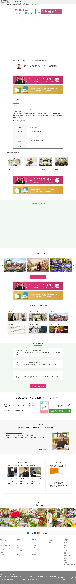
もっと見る (38, 277)
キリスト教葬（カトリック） (38, 552)
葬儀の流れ (66, 545)
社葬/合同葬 (19, 548)
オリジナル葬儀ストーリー (6, 545)
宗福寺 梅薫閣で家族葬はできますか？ (25, 374)
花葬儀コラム (50, 544)
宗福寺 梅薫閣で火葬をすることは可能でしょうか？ (29, 362)
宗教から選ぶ (35, 539)
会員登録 (34, 554)
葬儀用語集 (66, 560)
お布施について (67, 557)
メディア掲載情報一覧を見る (41, 449)
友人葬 (34, 547)
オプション (18, 552)
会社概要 (65, 562)
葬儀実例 (2, 544)
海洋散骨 (18, 555)
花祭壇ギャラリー (4, 542)
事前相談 (66, 547)
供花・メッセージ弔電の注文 (69, 564)
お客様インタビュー (52, 542)
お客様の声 (50, 539)
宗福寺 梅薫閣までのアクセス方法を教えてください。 (29, 350)
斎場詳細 (21, 19)
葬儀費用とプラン (20, 539)
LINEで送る (28, 13)
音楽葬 (18, 554)
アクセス (55, 19)
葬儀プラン (38, 19)
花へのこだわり (4, 540)
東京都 (2, 549)
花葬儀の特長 (66, 542)
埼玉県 (2, 554)
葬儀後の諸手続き (67, 558)
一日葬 (18, 544)
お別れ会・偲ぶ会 (20, 550)
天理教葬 (34, 545)
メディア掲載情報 (38, 425)
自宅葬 (18, 545)
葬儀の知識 (65, 539)
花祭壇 (1, 539)
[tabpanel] (15, 265)
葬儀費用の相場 (67, 555)
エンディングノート (68, 548)
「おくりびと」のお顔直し (69, 544)
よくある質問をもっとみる (38, 386)
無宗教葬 (34, 540)
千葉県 (2, 552)
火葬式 (18, 547)
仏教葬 (34, 542)
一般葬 (18, 542)
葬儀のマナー (66, 553)
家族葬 (18, 540)
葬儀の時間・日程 (67, 540)
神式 (33, 544)
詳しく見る (15, 487)
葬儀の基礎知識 (67, 552)
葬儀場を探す (3, 548)
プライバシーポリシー (12, 574)
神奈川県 (2, 550)
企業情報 (1, 574)
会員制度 (66, 550)
